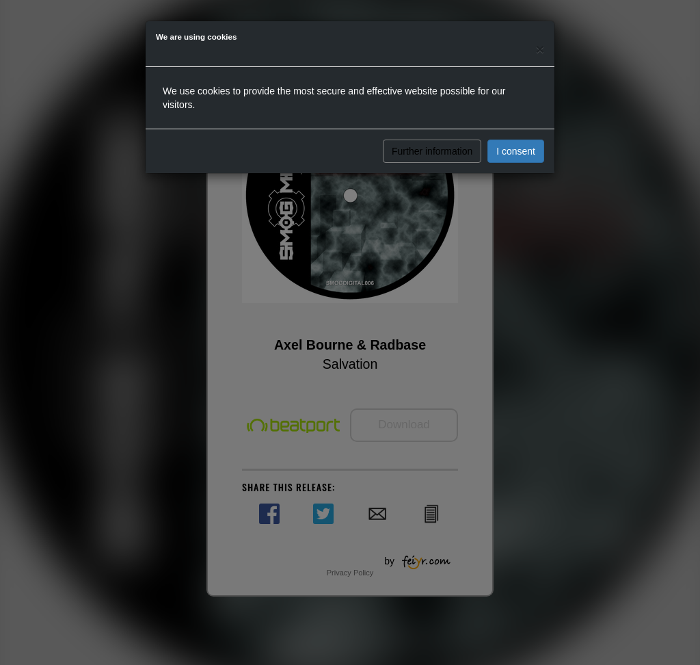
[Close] (540, 49)
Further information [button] (432, 151)
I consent (515, 151)
